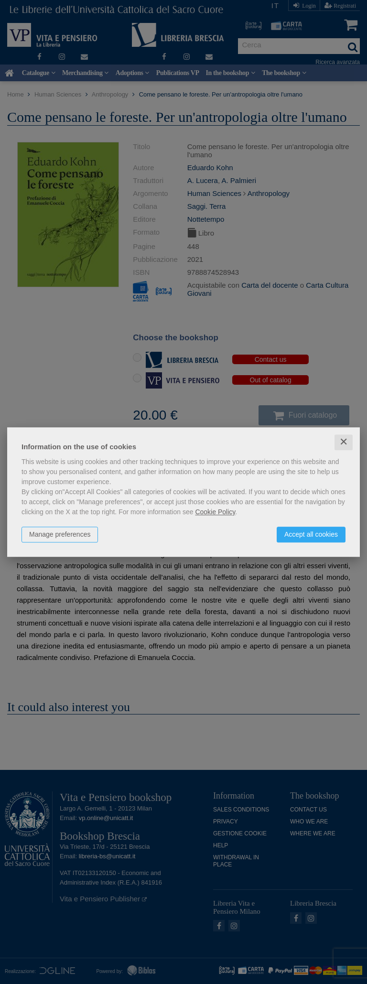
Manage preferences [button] (59, 534)
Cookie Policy (215, 512)
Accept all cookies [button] (311, 534)
